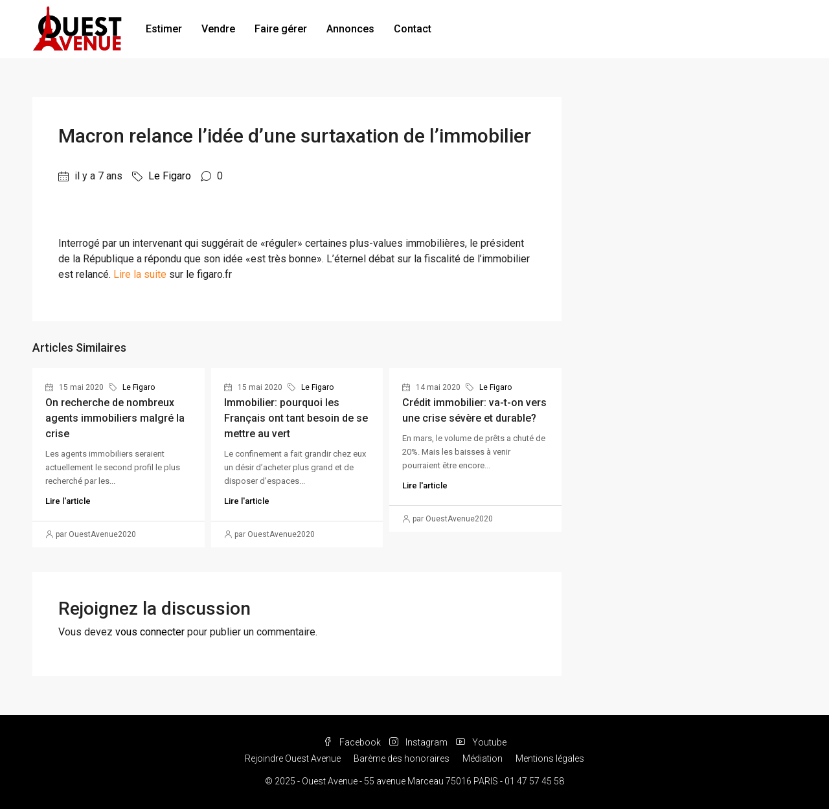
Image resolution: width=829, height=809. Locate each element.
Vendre (218, 29)
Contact (412, 29)
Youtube (481, 742)
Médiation (482, 758)
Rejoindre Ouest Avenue (293, 758)
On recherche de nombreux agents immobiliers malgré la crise (115, 418)
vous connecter (150, 632)
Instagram (419, 742)
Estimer (164, 29)
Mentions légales (550, 758)
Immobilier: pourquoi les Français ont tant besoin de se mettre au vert (296, 418)
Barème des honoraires (401, 758)
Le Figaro (169, 176)
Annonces (350, 29)
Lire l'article (68, 501)
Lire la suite (139, 274)
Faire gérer (281, 29)
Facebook (353, 742)
